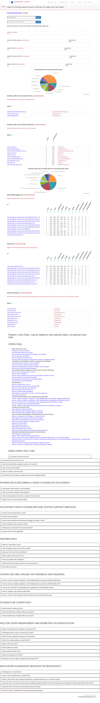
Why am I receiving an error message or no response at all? (28, 416)
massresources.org (59, 316)
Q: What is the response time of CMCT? (12, 655)
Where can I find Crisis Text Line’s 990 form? (24, 388)
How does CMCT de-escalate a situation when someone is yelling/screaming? (33, 359)
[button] (12, 106)
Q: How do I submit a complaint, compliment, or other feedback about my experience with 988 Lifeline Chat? (30, 584)
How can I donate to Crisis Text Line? (22, 358)
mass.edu (61, 153)
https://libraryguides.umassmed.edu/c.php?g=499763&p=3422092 (23, 231)
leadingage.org (56, 115)
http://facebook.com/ (12, 314)
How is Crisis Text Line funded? (20, 356)
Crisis (25, 13)
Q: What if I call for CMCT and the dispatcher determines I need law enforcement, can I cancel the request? (30, 679)
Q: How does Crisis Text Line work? (19, 456)
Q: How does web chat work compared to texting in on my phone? (19, 464)
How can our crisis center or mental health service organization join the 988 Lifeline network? (37, 402)
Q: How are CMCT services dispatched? (12, 531)
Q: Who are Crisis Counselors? (9, 516)
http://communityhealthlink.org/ (15, 158)
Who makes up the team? (19, 395)
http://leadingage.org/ (13, 115)
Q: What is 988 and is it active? (9, 647)
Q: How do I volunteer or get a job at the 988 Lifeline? (15, 591)
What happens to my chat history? (21, 434)
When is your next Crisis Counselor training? (24, 368)
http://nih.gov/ (11, 162)
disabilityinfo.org (63, 149)
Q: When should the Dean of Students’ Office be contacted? (17, 612)
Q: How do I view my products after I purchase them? (15, 675)
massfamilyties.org (63, 156)
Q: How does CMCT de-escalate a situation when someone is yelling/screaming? (23, 475)
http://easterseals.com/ (13, 160)
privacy (94, 695)
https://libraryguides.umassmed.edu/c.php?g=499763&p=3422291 (23, 233)
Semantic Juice (19, 2)
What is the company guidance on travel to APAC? (26, 421)
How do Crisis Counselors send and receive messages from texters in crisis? (33, 375)
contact (85, 695)
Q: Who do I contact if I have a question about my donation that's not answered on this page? (26, 595)
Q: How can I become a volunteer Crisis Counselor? (15, 492)
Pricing (79, 2)
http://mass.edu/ (11, 153)
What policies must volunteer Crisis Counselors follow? (27, 379)
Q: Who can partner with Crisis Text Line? (12, 555)
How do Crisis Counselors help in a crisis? (23, 372)
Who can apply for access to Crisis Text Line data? (26, 386)
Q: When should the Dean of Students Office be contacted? (17, 615)
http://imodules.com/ (12, 322)
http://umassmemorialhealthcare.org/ (16, 111)
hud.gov (57, 324)
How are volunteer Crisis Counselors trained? (24, 377)
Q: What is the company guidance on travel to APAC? (15, 640)
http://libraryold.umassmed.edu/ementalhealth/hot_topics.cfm (22, 284)
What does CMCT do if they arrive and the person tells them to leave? (31, 442)
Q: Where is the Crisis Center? (9, 644)
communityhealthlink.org (64, 158)
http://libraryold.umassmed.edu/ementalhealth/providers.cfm (22, 280)
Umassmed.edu (14, 13)
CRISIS (3, 6)
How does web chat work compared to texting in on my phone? (29, 354)
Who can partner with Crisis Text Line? (22, 389)
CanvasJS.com (86, 94)
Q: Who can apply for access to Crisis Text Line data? (15, 548)
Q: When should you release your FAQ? (12, 608)
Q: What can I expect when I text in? (11, 544)
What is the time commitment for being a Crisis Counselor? (28, 419)
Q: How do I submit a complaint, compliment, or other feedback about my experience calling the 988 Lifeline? (31, 580)
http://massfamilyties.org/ (13, 156)
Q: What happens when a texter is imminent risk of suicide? (17, 632)
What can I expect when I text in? (21, 384)
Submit (38, 17)
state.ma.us (58, 320)
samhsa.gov (58, 318)
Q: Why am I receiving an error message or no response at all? (18, 629)
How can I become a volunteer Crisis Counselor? (25, 365)
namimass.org (56, 113)
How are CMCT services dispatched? (22, 381)
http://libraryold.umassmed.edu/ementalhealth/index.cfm (21, 223)
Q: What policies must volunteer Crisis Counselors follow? (17, 527)
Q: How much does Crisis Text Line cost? (12, 460)
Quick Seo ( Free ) (52, 2)
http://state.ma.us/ (12, 320)
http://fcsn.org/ (11, 155)
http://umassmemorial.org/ (14, 312)
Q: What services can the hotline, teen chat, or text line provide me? (19, 563)
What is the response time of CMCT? (22, 428)
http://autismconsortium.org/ (14, 164)
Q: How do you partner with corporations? (12, 559)
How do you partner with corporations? (22, 391)
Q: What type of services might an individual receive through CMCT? (20, 658)
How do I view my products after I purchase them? (26, 435)
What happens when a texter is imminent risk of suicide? (27, 418)
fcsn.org (61, 155)
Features (73, 2)
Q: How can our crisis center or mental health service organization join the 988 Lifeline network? (27, 587)
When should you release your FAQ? (22, 409)
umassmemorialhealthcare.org (60, 111)
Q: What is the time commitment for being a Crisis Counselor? (18, 636)
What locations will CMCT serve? (21, 426)
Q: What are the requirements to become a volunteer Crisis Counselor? (20, 496)
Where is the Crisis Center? (19, 423)
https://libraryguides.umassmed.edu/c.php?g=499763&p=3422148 (23, 221)
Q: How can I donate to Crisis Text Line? (12, 471)
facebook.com (58, 314)
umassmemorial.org (60, 312)
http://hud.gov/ (11, 324)
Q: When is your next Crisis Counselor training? (14, 499)
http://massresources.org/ (14, 316)
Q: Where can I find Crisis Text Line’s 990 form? (14, 552)
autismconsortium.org (64, 164)
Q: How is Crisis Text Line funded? (10, 468)
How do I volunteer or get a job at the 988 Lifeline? (26, 404)
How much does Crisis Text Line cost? (22, 352)
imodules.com (58, 322)
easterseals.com (63, 160)
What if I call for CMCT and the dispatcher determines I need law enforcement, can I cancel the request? (40, 437)
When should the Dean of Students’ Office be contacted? (27, 411)
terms (89, 695)
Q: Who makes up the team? (9, 567)
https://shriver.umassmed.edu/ (15, 235)
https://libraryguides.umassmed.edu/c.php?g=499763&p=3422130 (23, 219)
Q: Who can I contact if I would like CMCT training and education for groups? (22, 690)
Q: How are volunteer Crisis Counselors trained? (14, 524)
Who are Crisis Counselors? (19, 373)
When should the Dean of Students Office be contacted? (27, 412)
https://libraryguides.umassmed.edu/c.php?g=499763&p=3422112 (23, 217)
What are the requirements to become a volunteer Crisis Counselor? (30, 366)
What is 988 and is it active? (19, 425)
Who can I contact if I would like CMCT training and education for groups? (32, 444)
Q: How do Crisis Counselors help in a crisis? (13, 513)
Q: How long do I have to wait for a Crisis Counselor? (15, 488)
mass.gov (61, 147)
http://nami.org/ (11, 310)
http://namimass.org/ (12, 113)
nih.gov (60, 162)
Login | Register (88, 2)
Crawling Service (64, 2)
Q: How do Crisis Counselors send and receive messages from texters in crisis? (23, 520)
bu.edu (57, 326)
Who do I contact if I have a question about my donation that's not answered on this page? (36, 405)
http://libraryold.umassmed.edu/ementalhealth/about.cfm (21, 282)
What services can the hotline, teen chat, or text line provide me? (30, 393)
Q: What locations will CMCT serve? (11, 651)
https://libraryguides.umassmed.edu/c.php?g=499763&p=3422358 (23, 225)
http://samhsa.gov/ (12, 318)
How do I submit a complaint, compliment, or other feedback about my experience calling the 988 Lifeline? (41, 398)
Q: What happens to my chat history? (11, 672)
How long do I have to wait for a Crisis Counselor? (25, 363)
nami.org (57, 310)
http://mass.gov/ (11, 147)
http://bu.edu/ (11, 326)
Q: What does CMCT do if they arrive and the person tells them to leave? (21, 686)
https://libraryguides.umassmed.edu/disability (18, 229)
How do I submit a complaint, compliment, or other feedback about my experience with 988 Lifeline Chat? (41, 400)
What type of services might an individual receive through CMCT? (30, 430)
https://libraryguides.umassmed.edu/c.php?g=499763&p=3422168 (23, 227)
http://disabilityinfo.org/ (13, 149)
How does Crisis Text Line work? (21, 350)
